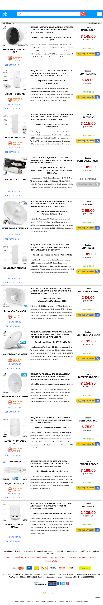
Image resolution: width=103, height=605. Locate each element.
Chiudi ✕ (97, 598)
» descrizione (14, 61)
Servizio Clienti (47, 557)
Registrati (93, 557)
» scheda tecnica (12, 65)
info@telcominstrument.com (53, 577)
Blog (7, 557)
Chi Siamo (15, 557)
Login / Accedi (83, 557)
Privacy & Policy (51, 561)
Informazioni (35, 557)
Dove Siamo (24, 557)
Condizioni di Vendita (68, 557)
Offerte (56, 557)
